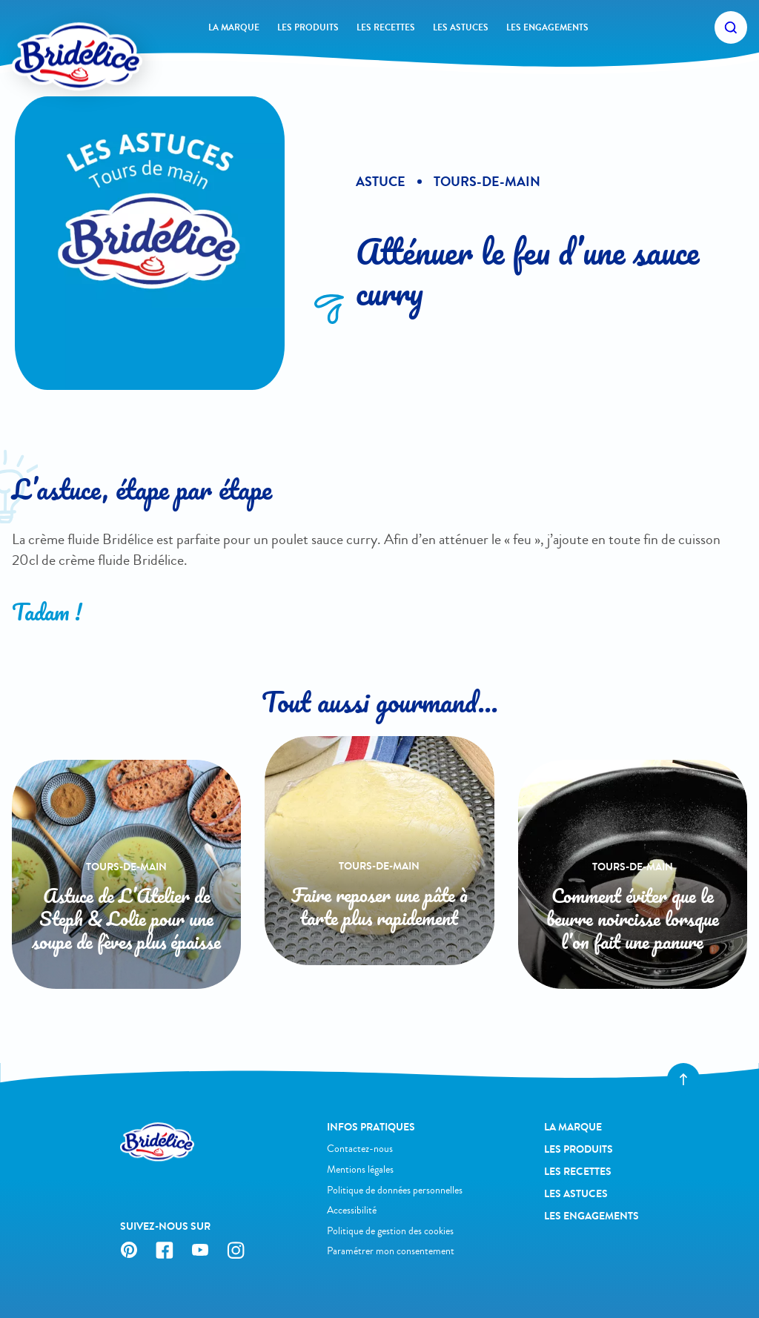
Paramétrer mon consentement (390, 1251)
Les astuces (460, 27)
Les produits (308, 27)
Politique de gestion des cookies (390, 1231)
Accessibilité (352, 1210)
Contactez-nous (360, 1149)
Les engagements (547, 27)
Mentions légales (360, 1169)
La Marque (233, 27)
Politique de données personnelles (395, 1190)
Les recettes (386, 27)
